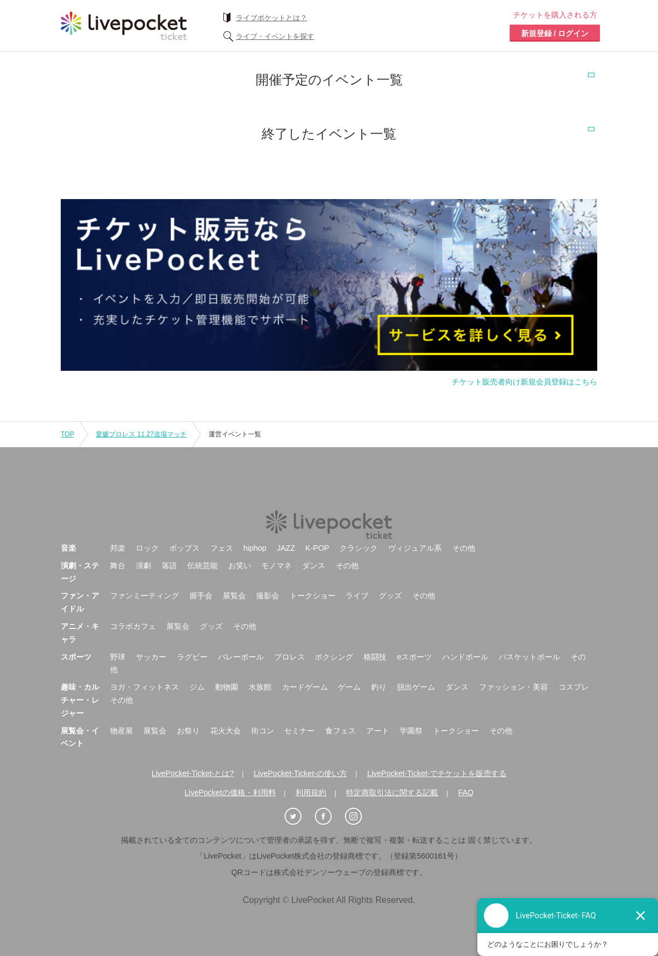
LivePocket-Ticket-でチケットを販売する (437, 773)
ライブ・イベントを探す (275, 36)
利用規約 (311, 792)
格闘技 (374, 656)
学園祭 (411, 730)
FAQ (466, 792)
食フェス (340, 730)
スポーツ (76, 656)
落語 (169, 565)
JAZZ (286, 548)
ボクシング (334, 656)
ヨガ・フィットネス (144, 687)
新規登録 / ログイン (555, 33)
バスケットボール (529, 656)
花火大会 (225, 730)
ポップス (184, 548)
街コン (262, 730)
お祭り (188, 730)
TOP (67, 434)
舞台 (117, 565)
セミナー (299, 730)
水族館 (260, 687)
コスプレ (573, 687)
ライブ (356, 595)
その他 (463, 548)
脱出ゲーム (416, 687)
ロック (147, 548)
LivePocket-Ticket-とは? (193, 773)
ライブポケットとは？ (271, 18)
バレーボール (241, 656)
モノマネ (276, 565)
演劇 (143, 565)
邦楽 (117, 548)
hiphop (255, 548)
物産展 (121, 730)
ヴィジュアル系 (415, 548)
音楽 (68, 548)
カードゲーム (305, 687)
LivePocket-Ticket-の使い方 (301, 773)
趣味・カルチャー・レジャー (80, 700)
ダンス (313, 565)
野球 (117, 656)
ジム (197, 687)
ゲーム (349, 687)
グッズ (390, 595)
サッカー (151, 656)
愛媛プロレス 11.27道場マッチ (141, 434)
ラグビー (192, 656)
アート (377, 730)
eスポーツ (414, 656)
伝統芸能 (202, 565)
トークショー (313, 595)
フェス (221, 548)
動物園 (226, 687)
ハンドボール (465, 656)
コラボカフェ (133, 626)
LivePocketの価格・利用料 (229, 792)
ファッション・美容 (513, 687)
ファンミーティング (144, 595)
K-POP (317, 548)
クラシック (358, 548)
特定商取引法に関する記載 (392, 792)
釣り (378, 687)
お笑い (239, 565)
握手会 (200, 595)
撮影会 (267, 595)
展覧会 (234, 595)
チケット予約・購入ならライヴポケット (124, 25)
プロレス (289, 656)
